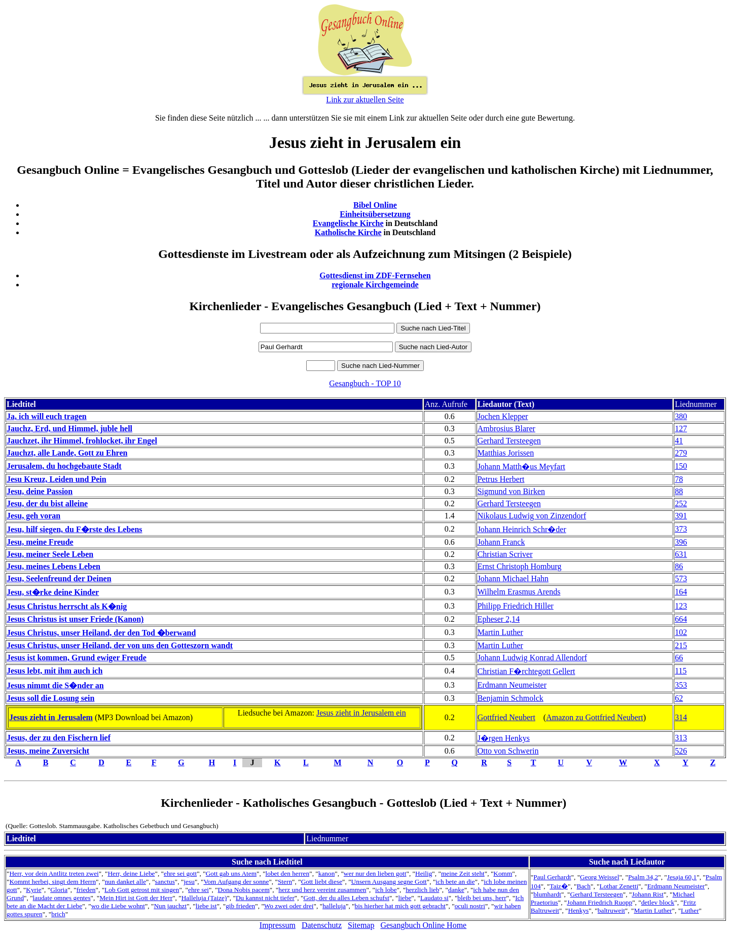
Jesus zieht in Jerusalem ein (361, 712)
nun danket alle (125, 881)
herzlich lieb (422, 889)
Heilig (423, 873)
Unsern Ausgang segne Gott (389, 881)
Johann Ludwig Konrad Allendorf (532, 657)
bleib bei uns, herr (481, 898)
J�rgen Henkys (504, 738)
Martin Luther (500, 632)
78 (679, 479)
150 (681, 466)
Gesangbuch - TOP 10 (364, 383)
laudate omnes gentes (62, 898)
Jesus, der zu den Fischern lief (59, 737)
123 (681, 606)
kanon (326, 873)
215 (681, 645)
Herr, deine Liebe (131, 873)
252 (681, 503)
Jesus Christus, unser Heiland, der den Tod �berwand (101, 632)
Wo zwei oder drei (289, 906)
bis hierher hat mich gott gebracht (400, 906)
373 (681, 529)
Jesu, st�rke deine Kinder (53, 592)
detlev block (658, 902)
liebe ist (206, 906)
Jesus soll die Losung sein (50, 698)
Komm (502, 873)
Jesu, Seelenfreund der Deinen (59, 578)
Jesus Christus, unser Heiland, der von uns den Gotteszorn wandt (120, 645)
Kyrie (33, 889)
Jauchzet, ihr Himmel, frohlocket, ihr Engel (82, 440)
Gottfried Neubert (506, 717)
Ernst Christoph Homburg (520, 566)
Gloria (58, 889)
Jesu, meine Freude (40, 542)
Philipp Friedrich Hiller (516, 606)
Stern (285, 881)
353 (681, 685)
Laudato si (434, 898)
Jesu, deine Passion (39, 491)
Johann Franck (501, 542)
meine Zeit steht (463, 873)
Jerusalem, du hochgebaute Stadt (64, 466)
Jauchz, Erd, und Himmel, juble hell (69, 428)
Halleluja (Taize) (204, 898)
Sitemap (361, 925)
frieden (86, 889)
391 (681, 515)
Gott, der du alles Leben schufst (346, 898)
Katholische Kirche (348, 232)
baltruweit (611, 910)
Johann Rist (648, 894)
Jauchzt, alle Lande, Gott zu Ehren (67, 453)
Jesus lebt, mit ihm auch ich (54, 670)
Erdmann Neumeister (512, 685)
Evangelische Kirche (348, 223)
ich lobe (386, 889)
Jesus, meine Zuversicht (48, 750)
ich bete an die (454, 881)
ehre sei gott (180, 873)
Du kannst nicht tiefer (265, 898)
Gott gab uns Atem (231, 873)
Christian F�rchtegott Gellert (526, 671)
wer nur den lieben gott (375, 873)
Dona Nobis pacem (244, 889)
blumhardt (547, 894)
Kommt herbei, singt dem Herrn (52, 881)
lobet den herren (288, 873)
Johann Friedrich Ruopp (599, 902)
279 (681, 453)
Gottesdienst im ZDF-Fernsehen (375, 275)
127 (681, 428)
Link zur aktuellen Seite (365, 99)
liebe (404, 898)
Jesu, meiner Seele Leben (50, 554)
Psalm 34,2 (643, 877)
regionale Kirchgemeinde (375, 284)
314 (681, 717)
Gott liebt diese (321, 881)
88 (679, 491)
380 (681, 416)
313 (681, 737)
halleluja (334, 906)
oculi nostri (470, 906)
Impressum (278, 925)
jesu (189, 881)
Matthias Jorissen (506, 453)
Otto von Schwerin (508, 750)
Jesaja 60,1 (682, 877)
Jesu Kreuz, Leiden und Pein (56, 479)
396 (681, 542)
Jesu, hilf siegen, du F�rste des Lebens (74, 529)
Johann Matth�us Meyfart (521, 466)
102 (681, 632)
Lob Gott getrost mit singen (141, 889)
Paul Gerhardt (552, 877)
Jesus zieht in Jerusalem (51, 717)
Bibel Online (375, 205)
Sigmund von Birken (511, 491)
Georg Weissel (599, 877)
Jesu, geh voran (33, 515)
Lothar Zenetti (618, 886)
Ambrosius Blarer (506, 428)
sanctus (165, 881)
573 (681, 578)
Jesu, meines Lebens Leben (53, 566)
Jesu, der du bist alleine (47, 503)
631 (681, 554)
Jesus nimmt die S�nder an (55, 685)
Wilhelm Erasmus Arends (519, 591)
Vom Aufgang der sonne (236, 881)
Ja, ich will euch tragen (47, 416)
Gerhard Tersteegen (509, 440)
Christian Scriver (505, 554)
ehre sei (198, 889)
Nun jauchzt (170, 906)
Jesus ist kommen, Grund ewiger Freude (77, 657)
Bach (584, 886)
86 (679, 566)
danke (456, 889)
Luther (690, 910)
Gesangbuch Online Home (423, 925)
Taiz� (559, 886)
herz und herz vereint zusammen (322, 889)
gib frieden (240, 906)
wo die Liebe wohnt (118, 906)
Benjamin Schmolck (510, 698)
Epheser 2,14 (499, 619)
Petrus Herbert (501, 479)
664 (681, 619)
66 (679, 657)
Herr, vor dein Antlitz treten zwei (53, 873)
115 (680, 670)
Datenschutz (322, 925)
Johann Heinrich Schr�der (522, 529)
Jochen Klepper (503, 416)
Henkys (578, 910)
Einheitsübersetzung (375, 214)
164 (681, 591)
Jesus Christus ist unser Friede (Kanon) (75, 619)
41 (679, 440)
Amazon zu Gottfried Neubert (594, 717)
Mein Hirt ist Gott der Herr (135, 898)
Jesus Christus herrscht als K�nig (67, 606)
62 (679, 698)
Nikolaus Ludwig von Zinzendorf (532, 515)
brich (58, 914)
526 (681, 750)
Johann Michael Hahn (513, 578)
